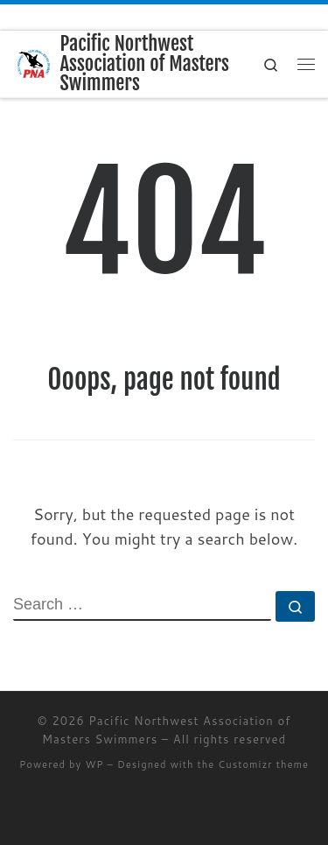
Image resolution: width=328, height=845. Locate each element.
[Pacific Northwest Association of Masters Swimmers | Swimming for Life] (33, 63)
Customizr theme (263, 764)
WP (94, 764)
